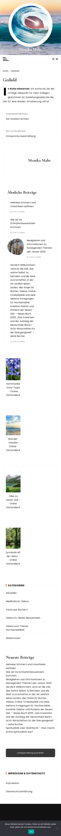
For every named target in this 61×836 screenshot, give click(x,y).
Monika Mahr (30, 49)
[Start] (6, 70)
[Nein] (57, 828)
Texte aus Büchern (17, 609)
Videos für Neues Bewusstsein (23, 618)
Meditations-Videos (17, 601)
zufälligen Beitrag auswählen (30, 753)
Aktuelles (11, 593)
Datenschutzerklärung (19, 791)
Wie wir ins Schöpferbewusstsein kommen (22, 223)
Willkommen (13, 638)
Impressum (12, 783)
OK (31, 832)
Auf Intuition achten (17, 119)
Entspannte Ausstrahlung (20, 136)
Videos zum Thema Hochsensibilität (17, 628)
